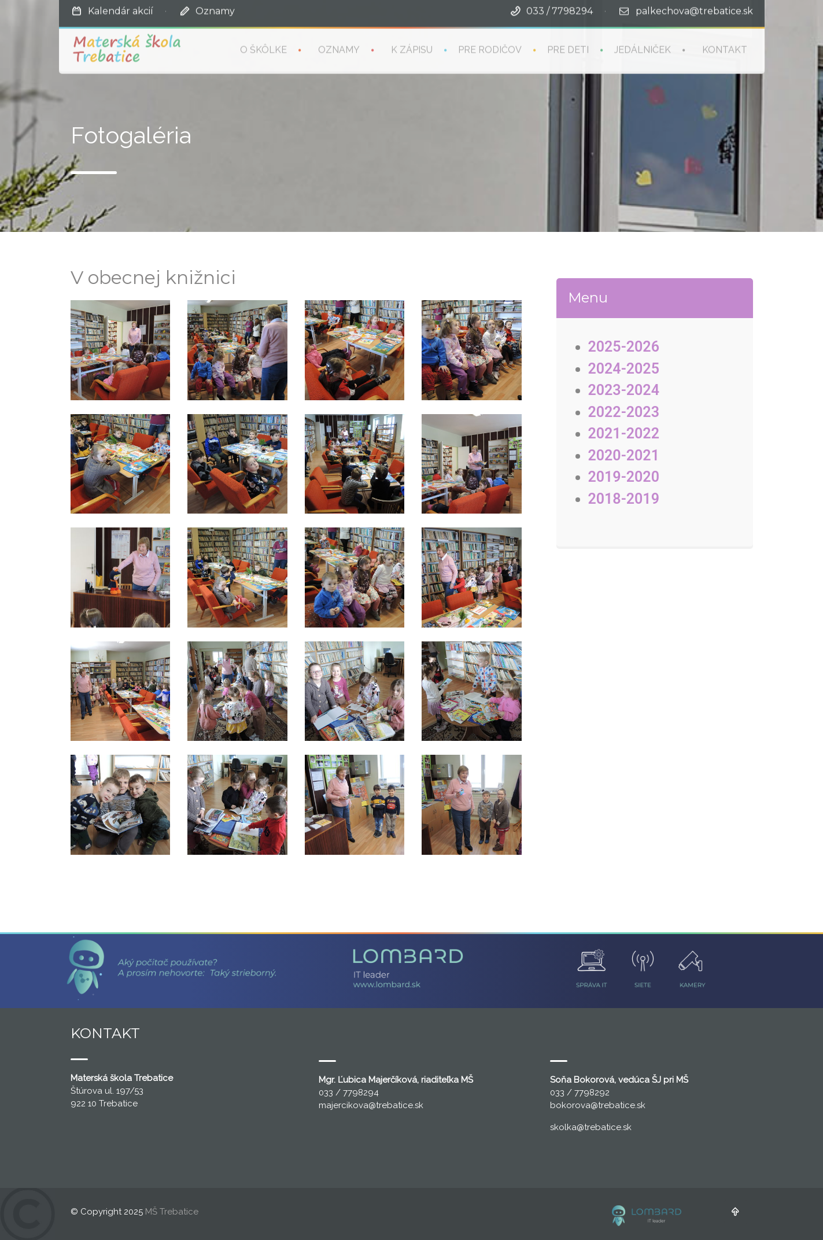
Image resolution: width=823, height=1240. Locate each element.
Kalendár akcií (120, 10)
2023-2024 (623, 390)
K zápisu (412, 48)
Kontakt (724, 48)
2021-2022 (623, 433)
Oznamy (215, 10)
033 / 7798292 (580, 1092)
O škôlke (263, 48)
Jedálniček (642, 48)
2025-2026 (623, 346)
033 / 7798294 (559, 10)
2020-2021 (623, 455)
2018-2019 (623, 498)
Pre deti (568, 48)
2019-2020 (623, 476)
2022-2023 (623, 412)
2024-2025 (623, 368)
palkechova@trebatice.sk (694, 10)
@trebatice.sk (395, 1105)
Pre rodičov (490, 48)
